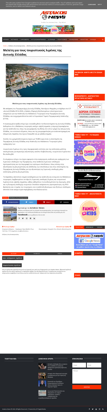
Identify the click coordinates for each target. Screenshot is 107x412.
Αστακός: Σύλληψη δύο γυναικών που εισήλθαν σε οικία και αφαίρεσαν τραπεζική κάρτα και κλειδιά (57, 366)
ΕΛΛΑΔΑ (93, 39)
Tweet (29, 202)
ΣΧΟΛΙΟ (64, 202)
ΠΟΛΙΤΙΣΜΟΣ (62, 39)
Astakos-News (6, 409)
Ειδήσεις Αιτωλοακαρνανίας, (40, 59)
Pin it (47, 202)
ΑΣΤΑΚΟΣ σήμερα (89, 263)
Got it (100, 4)
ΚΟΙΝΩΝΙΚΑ (73, 39)
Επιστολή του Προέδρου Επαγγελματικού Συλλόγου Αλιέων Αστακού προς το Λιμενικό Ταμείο (56, 384)
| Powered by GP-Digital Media (37, 409)
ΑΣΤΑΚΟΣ (14, 39)
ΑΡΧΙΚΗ (6, 39)
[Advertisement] (37, 245)
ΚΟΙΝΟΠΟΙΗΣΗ (12, 202)
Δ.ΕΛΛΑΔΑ (51, 39)
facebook (37, 253)
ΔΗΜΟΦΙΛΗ (89, 227)
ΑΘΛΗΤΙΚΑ (84, 39)
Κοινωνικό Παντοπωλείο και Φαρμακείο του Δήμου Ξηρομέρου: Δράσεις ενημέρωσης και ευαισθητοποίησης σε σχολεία (51, 394)
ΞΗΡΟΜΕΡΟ (24, 39)
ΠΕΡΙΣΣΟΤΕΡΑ (8, 44)
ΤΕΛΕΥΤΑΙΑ (79, 227)
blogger (13, 253)
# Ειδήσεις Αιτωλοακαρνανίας (18, 198)
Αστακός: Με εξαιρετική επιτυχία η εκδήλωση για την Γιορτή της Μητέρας (57, 375)
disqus (60, 253)
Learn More (92, 4)
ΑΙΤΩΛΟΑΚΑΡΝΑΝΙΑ (38, 39)
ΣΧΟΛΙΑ (99, 227)
